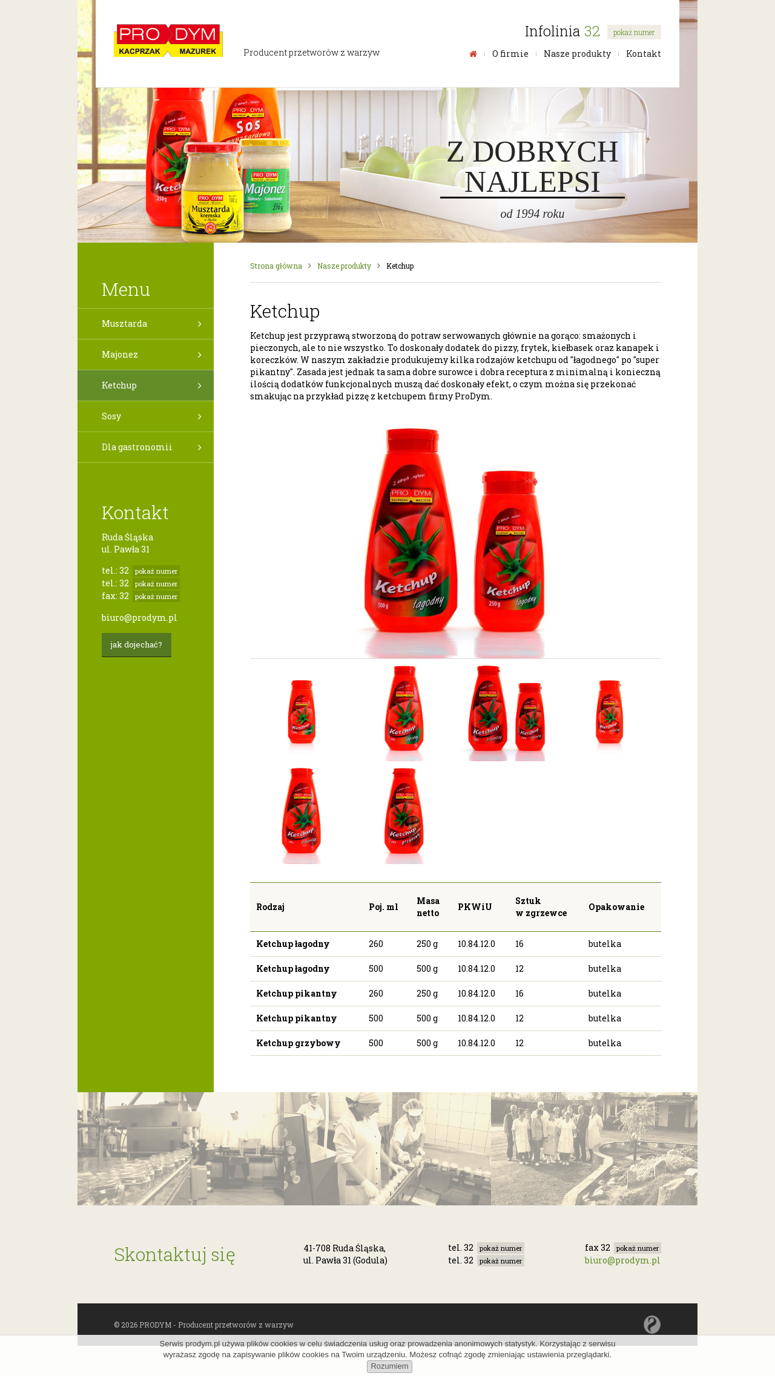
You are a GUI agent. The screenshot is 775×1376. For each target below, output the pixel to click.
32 (622, 31)
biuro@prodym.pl (139, 617)
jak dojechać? (136, 644)
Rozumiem (389, 1366)
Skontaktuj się (175, 1254)
